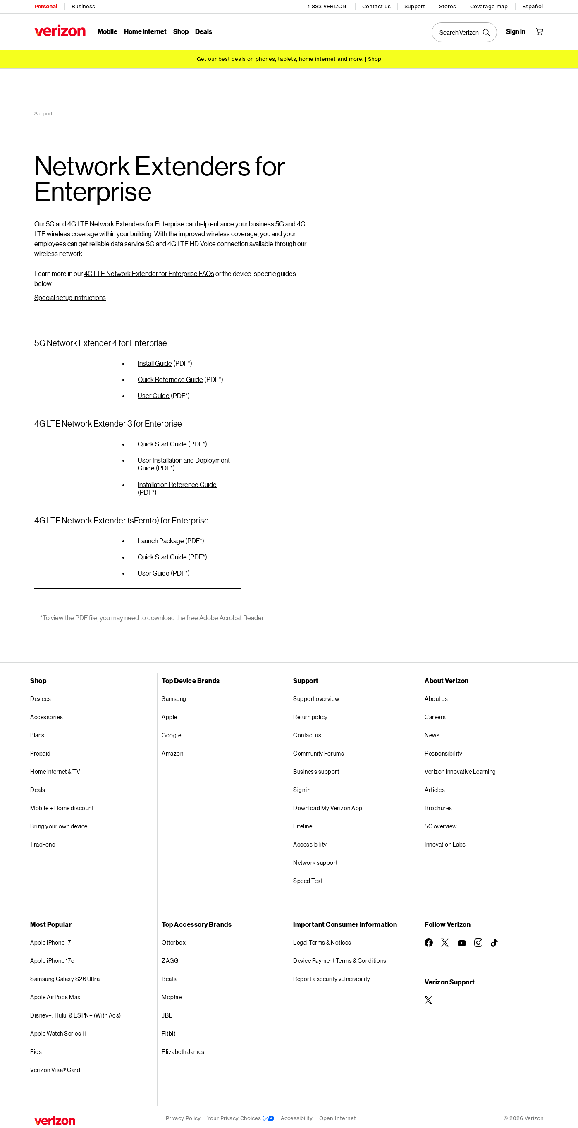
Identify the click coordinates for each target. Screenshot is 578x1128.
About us (436, 695)
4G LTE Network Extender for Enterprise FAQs (149, 270)
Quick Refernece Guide (170, 376)
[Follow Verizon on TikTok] (495, 940)
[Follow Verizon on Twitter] (445, 940)
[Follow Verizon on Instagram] (478, 940)
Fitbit (168, 1030)
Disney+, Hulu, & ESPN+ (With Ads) (75, 1012)
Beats (169, 975)
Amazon (172, 750)
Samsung (174, 695)
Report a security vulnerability (331, 975)
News (432, 732)
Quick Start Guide (162, 441)
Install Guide (155, 360)
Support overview (316, 695)
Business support (316, 768)
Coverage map (489, 6)
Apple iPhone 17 (50, 939)
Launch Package (161, 538)
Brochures (438, 805)
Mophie (172, 994)
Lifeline (302, 823)
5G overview (441, 823)
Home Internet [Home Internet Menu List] (145, 31)
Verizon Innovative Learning (460, 768)
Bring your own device (59, 823)
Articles (435, 786)
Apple (169, 714)
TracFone (42, 841)
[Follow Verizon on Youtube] (462, 940)
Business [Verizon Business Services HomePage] (83, 6)
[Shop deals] (374, 59)
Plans (37, 732)
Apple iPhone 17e (52, 957)
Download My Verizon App (328, 805)
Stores (447, 6)
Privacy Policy (183, 1115)
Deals (37, 786)
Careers (435, 714)
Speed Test (307, 877)
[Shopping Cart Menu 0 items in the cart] (539, 31)
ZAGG (170, 957)
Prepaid (40, 750)
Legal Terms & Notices (322, 939)
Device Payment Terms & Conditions (340, 957)
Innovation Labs (445, 841)
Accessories (46, 714)
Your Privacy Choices (240, 1115)
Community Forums (318, 750)
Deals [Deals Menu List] (203, 31)
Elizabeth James (183, 1048)
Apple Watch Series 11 (58, 1030)
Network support (315, 859)
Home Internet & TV (55, 768)
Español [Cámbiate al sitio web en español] (532, 6)
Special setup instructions (70, 294)
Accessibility (310, 841)
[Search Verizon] (464, 32)
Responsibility (443, 750)
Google (171, 732)
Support (414, 6)
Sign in (302, 786)
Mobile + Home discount (61, 805)
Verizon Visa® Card (55, 1066)
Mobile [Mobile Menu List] (107, 31)
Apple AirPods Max (55, 994)
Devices (40, 695)
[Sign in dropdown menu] (515, 31)
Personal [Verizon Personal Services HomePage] (45, 6)
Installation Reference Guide (177, 481)
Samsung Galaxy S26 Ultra (65, 975)
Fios (36, 1048)
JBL (167, 1012)
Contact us (376, 6)
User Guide (154, 392)
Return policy (310, 714)
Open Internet (337, 1115)
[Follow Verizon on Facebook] (429, 940)
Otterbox (174, 939)
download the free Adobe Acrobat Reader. (206, 615)
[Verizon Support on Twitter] (429, 997)
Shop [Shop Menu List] (181, 31)
